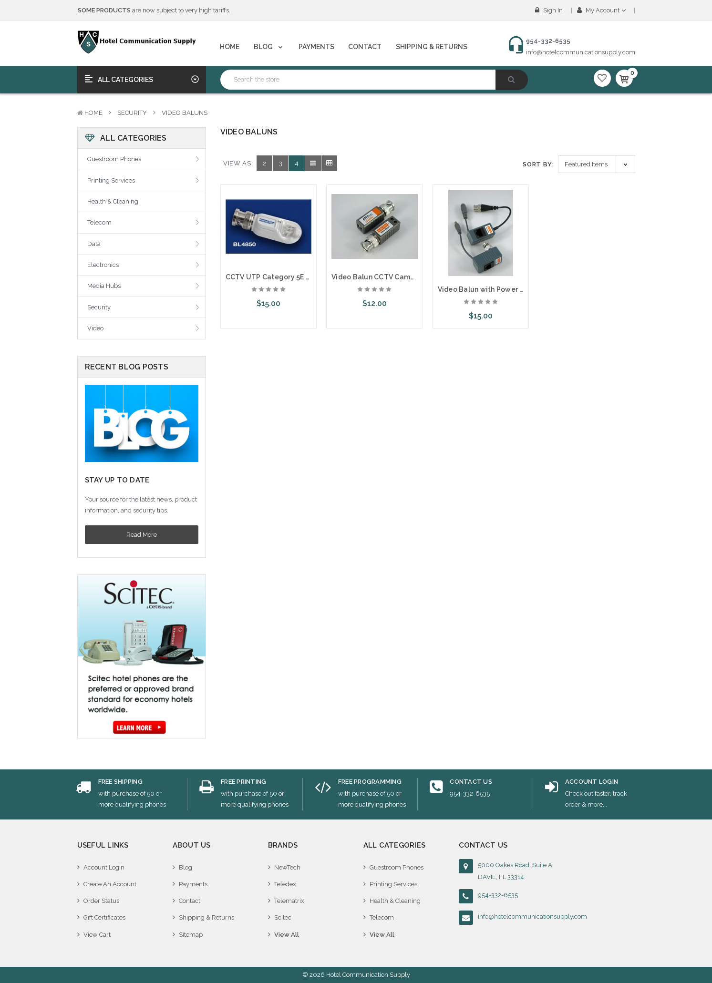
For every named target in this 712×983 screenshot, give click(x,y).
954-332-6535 (498, 895)
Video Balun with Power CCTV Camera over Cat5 (520, 289)
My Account (601, 10)
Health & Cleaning (112, 201)
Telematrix (289, 900)
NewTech (287, 867)
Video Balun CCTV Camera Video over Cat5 (404, 277)
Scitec (282, 917)
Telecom (99, 222)
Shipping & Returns (431, 47)
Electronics (103, 264)
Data (94, 243)
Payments (316, 47)
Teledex (285, 884)
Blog (269, 47)
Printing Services (111, 180)
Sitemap (191, 934)
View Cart (97, 934)
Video (95, 328)
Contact (365, 47)
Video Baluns (184, 112)
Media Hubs (104, 285)
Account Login (103, 867)
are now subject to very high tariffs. (154, 10)
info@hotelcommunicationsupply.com (580, 52)
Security (132, 112)
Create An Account (109, 884)
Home (229, 47)
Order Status (101, 900)
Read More (141, 534)
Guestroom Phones (114, 159)
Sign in (549, 10)
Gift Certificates (104, 917)
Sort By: (538, 164)
